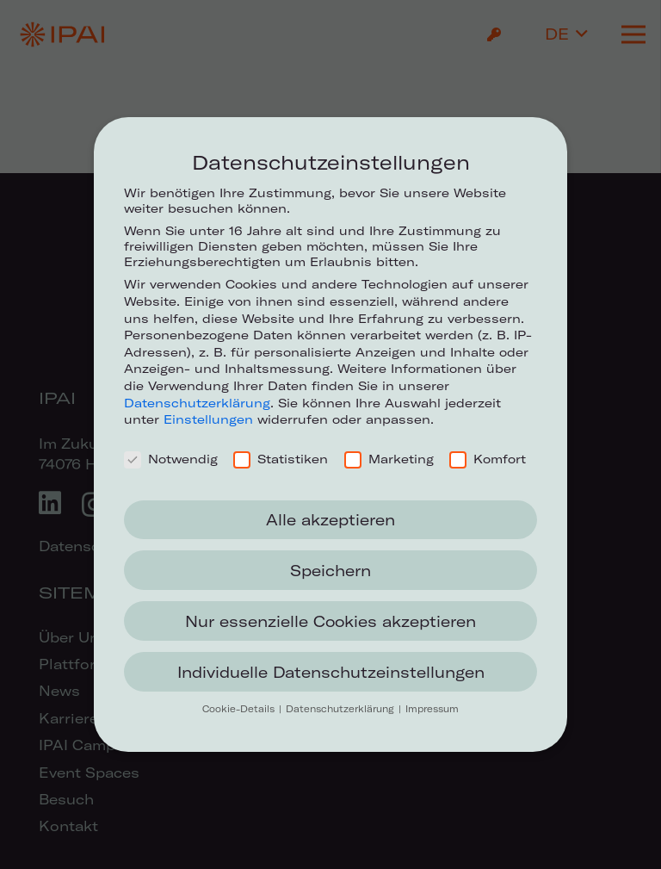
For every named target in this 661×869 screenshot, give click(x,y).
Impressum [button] (432, 709)
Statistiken (280, 459)
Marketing (389, 459)
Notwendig (171, 459)
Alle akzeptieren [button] (330, 520)
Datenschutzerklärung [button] (341, 709)
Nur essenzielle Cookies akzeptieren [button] (330, 621)
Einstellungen (208, 419)
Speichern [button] (330, 570)
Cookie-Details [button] (239, 709)
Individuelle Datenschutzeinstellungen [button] (331, 672)
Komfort (487, 459)
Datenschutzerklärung (197, 403)
